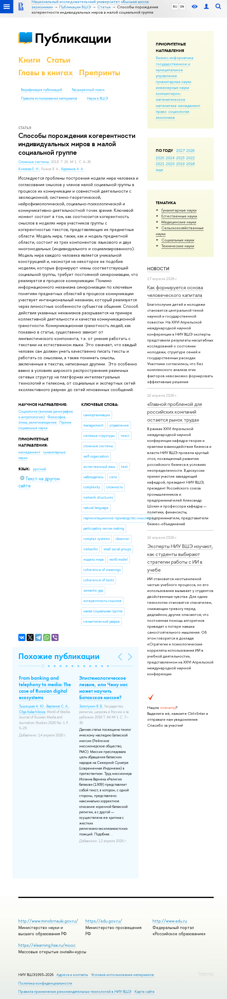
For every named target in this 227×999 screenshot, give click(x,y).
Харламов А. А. (72, 169)
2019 (180, 163)
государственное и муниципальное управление (173, 69)
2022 (190, 157)
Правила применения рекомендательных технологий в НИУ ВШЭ (75, 991)
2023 (180, 157)
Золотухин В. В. (91, 706)
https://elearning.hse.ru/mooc (46, 945)
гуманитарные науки (173, 81)
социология (178, 111)
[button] (43, 666)
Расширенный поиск (88, 89)
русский (39, 469)
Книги (29, 60)
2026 (190, 150)
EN (182, 6)
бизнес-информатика (174, 57)
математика (166, 105)
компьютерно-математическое (170, 96)
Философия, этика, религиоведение (42, 420)
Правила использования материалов (49, 98)
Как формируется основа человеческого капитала (175, 291)
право (161, 111)
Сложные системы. (34, 162)
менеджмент (189, 105)
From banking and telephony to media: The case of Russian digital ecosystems (45, 688)
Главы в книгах (45, 72)
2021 (160, 163)
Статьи (58, 60)
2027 (180, 150)
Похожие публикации (59, 656)
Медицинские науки (178, 221)
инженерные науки (172, 87)
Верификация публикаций (41, 89)
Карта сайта (144, 991)
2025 (160, 157)
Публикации (73, 38)
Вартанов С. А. (57, 706)
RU (175, 6)
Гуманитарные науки (179, 210)
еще (159, 169)
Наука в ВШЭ (97, 98)
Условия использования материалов (122, 974)
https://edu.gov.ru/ (103, 921)
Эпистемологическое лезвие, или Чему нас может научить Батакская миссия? (103, 688)
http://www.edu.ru (170, 921)
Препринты (99, 72)
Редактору (206, 973)
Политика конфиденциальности (45, 983)
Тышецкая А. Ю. (32, 706)
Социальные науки (177, 240)
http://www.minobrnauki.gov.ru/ (48, 921)
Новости (158, 269)
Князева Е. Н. (28, 169)
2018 (190, 163)
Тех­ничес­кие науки (177, 245)
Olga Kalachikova (32, 712)
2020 (170, 163)
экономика (165, 117)
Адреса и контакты (72, 974)
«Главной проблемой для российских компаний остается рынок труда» (174, 412)
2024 (170, 157)
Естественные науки (179, 216)
